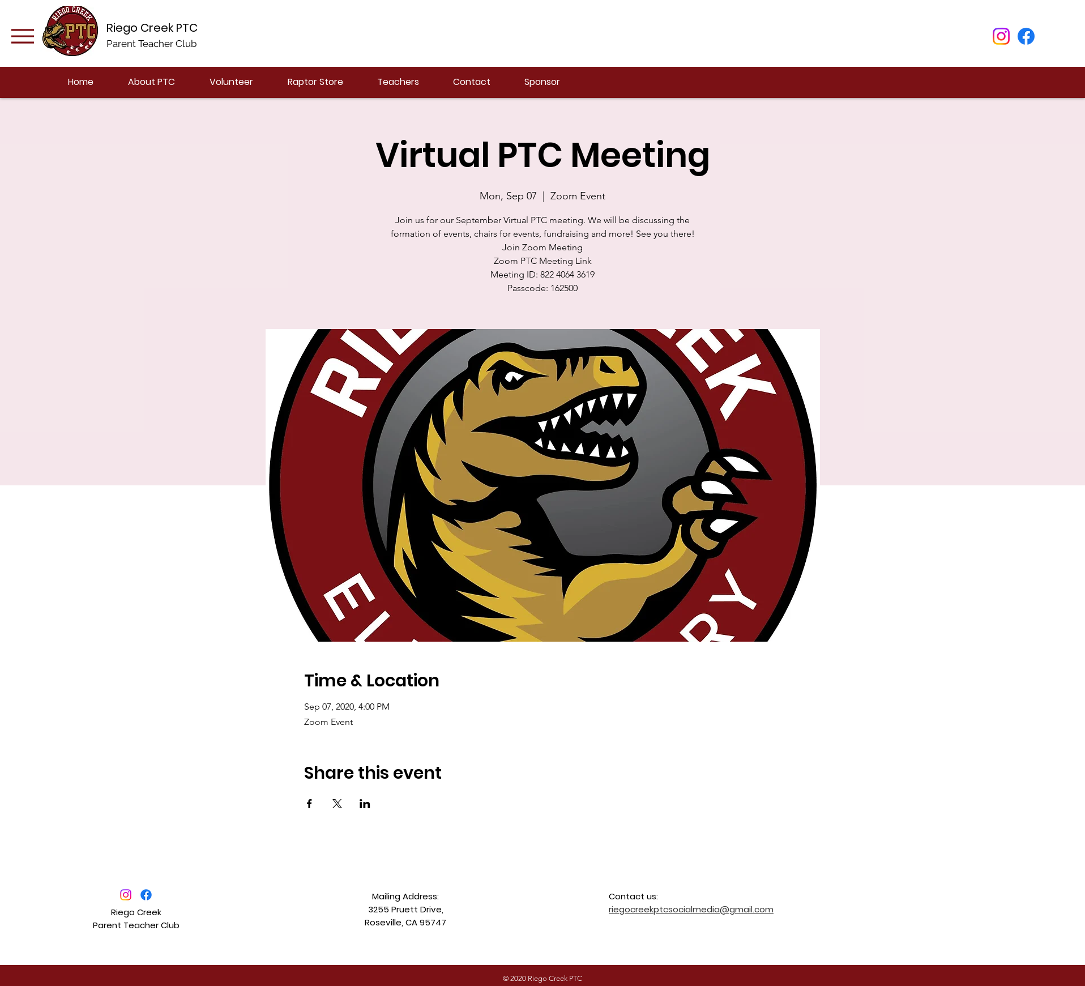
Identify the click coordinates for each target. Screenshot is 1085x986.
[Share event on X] (337, 803)
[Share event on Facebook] (309, 803)
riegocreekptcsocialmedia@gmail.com (691, 909)
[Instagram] (1001, 36)
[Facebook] (1026, 36)
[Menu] (22, 36)
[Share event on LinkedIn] (365, 803)
